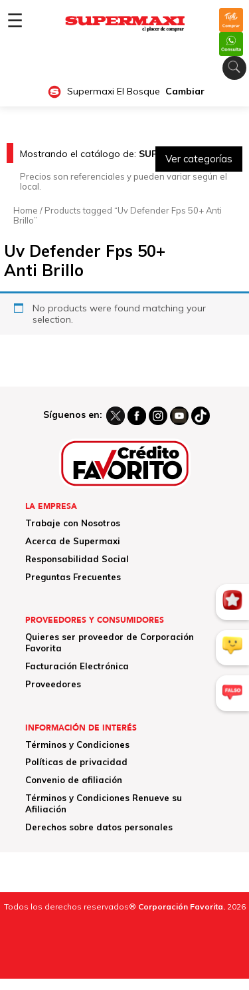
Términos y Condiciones (77, 744)
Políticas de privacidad (76, 761)
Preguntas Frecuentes (73, 577)
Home (25, 210)
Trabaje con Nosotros (72, 523)
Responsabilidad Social (77, 559)
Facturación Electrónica (77, 666)
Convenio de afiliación (73, 779)
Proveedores (53, 684)
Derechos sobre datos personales (99, 827)
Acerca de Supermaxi (72, 541)
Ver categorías (198, 158)
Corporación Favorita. (181, 906)
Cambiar (185, 91)
